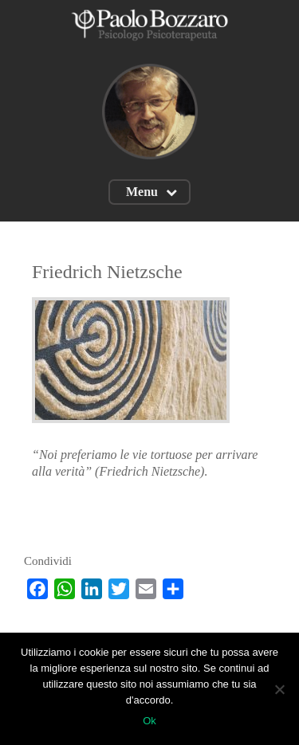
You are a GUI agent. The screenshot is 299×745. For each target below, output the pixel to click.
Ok (149, 721)
